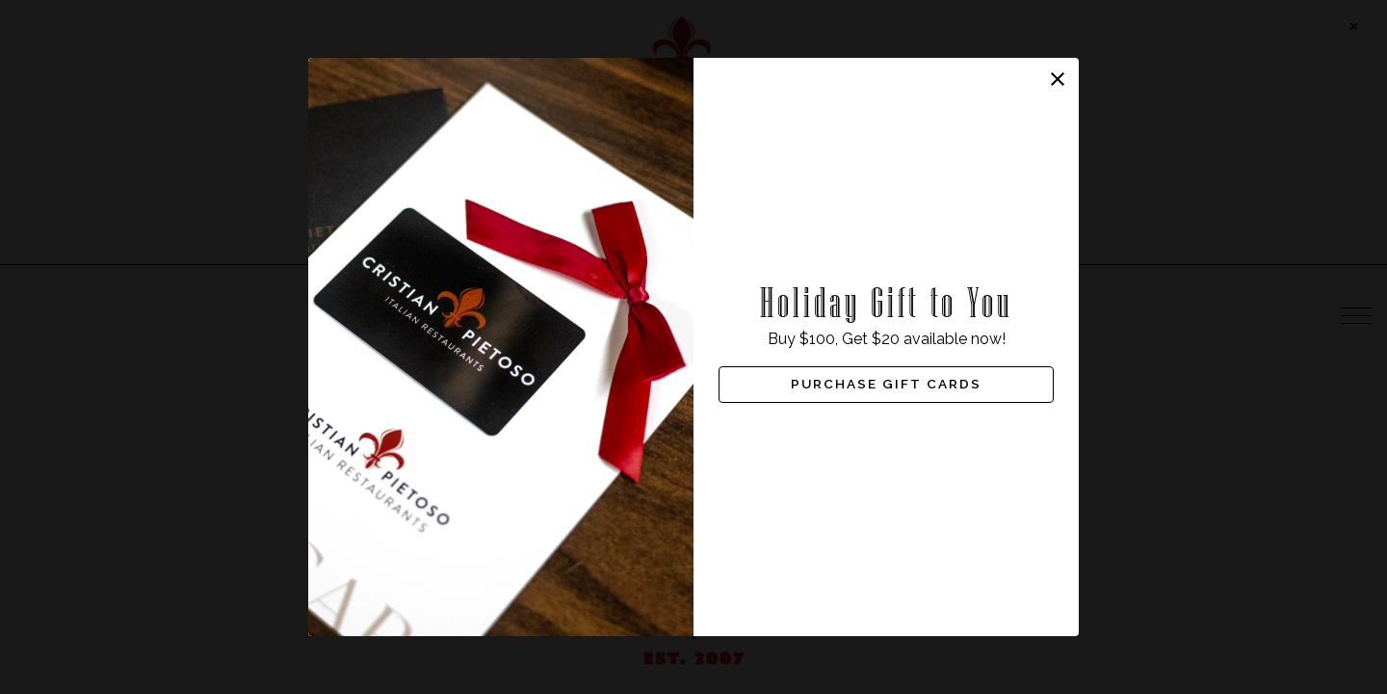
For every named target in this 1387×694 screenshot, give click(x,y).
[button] (1057, 79)
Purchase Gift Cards (886, 384)
